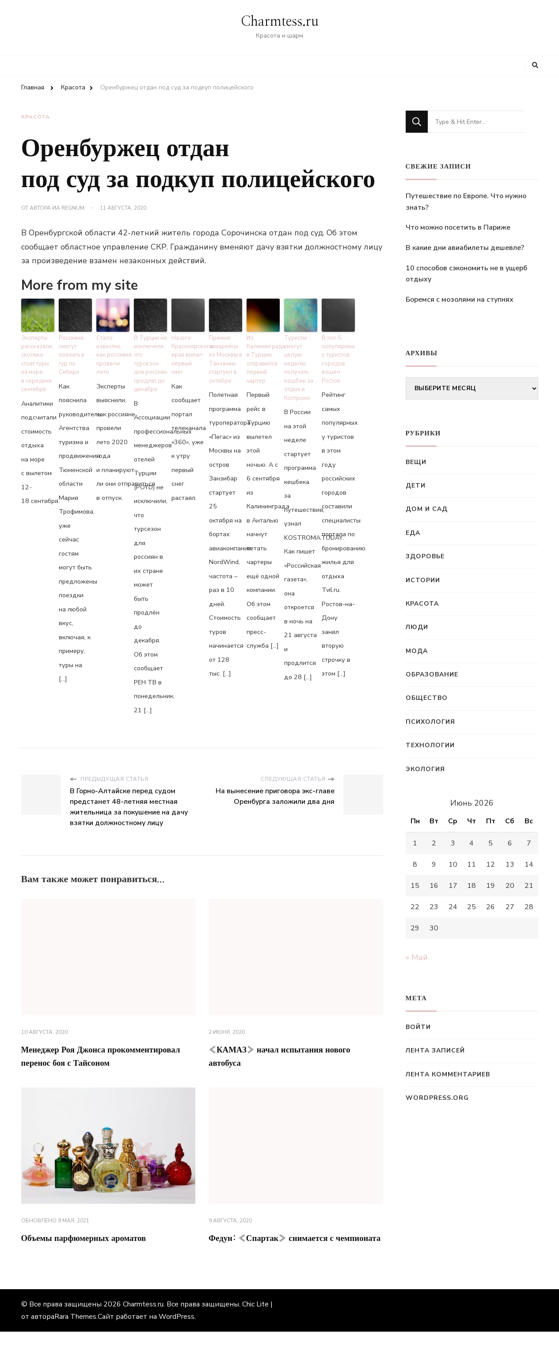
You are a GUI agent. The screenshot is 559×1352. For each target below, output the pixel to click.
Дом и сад (427, 509)
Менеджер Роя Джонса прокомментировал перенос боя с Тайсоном (88, 1047)
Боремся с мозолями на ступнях (459, 299)
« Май (417, 957)
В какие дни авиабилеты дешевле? (465, 248)
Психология (430, 722)
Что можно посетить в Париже (458, 227)
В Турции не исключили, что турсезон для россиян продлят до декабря (149, 352)
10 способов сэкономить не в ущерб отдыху (466, 273)
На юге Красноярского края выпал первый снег (188, 345)
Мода (417, 651)
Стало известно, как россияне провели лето (112, 345)
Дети (416, 485)
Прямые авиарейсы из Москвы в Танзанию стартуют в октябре (224, 352)
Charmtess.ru (280, 21)
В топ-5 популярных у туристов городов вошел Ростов (338, 349)
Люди (417, 627)
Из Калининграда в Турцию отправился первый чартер (263, 352)
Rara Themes (75, 1337)
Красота (35, 118)
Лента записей (435, 1050)
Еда (413, 533)
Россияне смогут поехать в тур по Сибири (75, 345)
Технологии (430, 745)
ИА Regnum (68, 207)
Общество (427, 698)
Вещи (416, 462)
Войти (418, 1027)
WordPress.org (437, 1098)
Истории (423, 580)
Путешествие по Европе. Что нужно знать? (466, 201)
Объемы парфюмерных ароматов (101, 1241)
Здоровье (425, 556)
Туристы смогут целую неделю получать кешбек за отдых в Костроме (300, 356)
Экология (425, 769)
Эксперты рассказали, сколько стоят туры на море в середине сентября (36, 356)
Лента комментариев (448, 1074)
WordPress (176, 1337)
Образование (432, 674)
